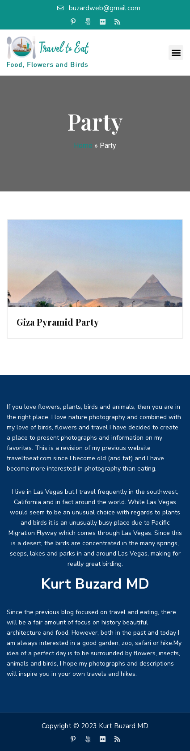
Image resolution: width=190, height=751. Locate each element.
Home (83, 145)
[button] (176, 52)
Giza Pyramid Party (58, 322)
